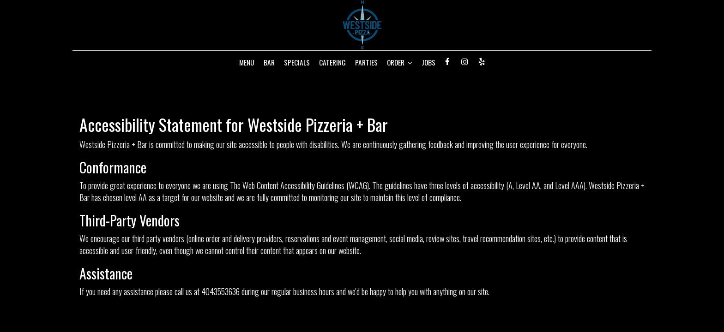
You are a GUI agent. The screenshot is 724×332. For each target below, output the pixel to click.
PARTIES (366, 62)
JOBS (428, 62)
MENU (246, 62)
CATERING (332, 62)
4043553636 (220, 291)
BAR (269, 62)
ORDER (399, 62)
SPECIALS (297, 62)
